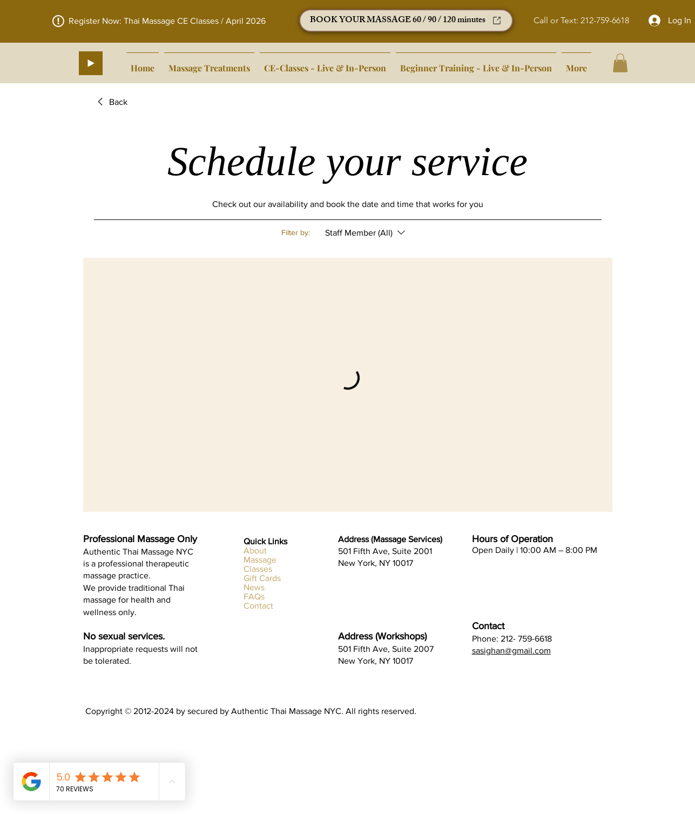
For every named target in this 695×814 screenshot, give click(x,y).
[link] (110, 102)
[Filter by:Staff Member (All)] (366, 232)
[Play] (91, 63)
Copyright (105, 711)
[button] (620, 63)
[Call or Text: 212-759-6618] (581, 20)
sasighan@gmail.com (511, 650)
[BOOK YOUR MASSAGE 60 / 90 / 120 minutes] (406, 20)
